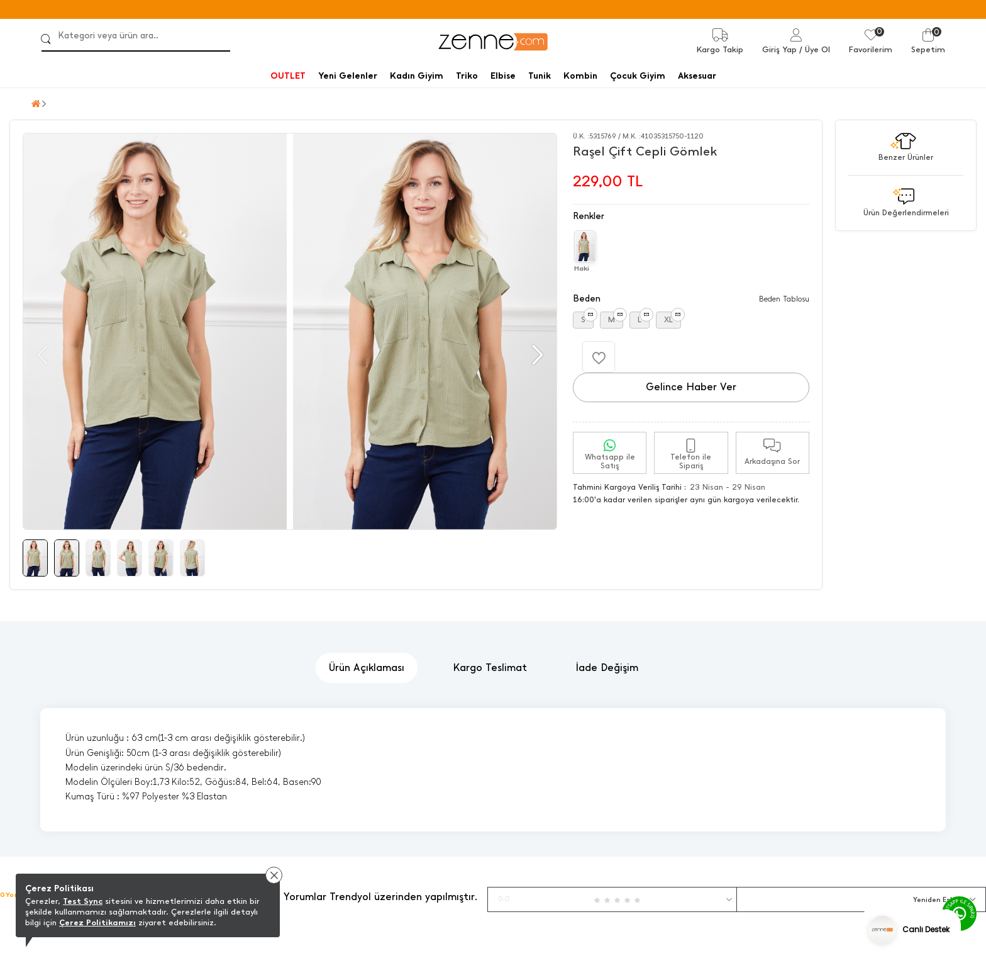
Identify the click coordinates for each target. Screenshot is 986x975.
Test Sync (82, 901)
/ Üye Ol (814, 49)
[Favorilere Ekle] (598, 357)
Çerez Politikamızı (97, 922)
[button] (536, 355)
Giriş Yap (779, 49)
